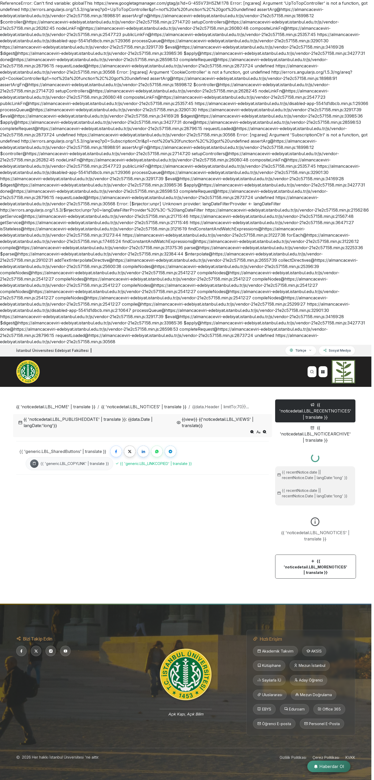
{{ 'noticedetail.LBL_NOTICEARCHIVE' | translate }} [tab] (315, 434)
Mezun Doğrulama (313, 695)
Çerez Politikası (326, 757)
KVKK (350, 757)
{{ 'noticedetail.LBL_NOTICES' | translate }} (143, 406)
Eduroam (294, 709)
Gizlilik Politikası (293, 757)
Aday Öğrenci (308, 680)
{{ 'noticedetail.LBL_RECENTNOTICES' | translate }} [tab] (315, 411)
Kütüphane (269, 665)
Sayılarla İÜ (269, 680)
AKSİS (314, 651)
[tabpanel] (315, 514)
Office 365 (329, 709)
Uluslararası (269, 695)
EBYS (264, 709)
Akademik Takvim (275, 651)
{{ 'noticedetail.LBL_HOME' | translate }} (55, 406)
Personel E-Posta (322, 724)
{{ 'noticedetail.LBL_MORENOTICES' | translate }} (315, 567)
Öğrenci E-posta (274, 724)
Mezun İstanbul (309, 665)
